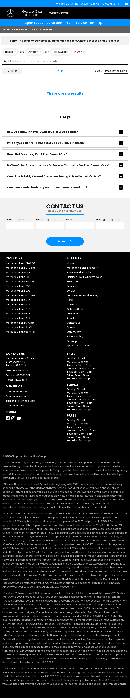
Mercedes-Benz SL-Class (21, 327)
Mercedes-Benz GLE (18, 313)
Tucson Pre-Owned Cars (20, 401)
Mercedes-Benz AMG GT (20, 263)
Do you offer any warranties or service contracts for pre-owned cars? (65, 165)
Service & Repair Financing (82, 295)
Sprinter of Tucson (78, 345)
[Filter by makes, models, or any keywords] (65, 61)
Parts (70, 300)
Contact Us (73, 322)
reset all (79, 52)
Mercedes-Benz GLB (18, 304)
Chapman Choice (16, 391)
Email (46, 219)
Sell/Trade (73, 281)
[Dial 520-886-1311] (111, 4)
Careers (72, 327)
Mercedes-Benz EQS (18, 290)
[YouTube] (18, 418)
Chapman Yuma (15, 405)
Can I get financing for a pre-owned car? (65, 154)
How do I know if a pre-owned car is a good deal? (65, 132)
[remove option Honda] (10, 52)
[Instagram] (13, 418)
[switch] (126, 3)
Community (74, 332)
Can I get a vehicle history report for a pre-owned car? (65, 187)
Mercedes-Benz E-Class (20, 281)
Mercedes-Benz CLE (18, 277)
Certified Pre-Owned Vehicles (84, 277)
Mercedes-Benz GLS (18, 318)
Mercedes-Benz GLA (18, 300)
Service (71, 290)
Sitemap (72, 341)
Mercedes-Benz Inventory (82, 268)
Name (16, 219)
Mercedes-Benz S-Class (20, 322)
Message (108, 219)
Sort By (99, 71)
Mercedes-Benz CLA (18, 272)
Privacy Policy (75, 336)
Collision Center (76, 309)
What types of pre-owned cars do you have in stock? (65, 143)
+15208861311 (20, 370)
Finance (71, 286)
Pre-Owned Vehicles (79, 272)
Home (6, 29)
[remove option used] (61, 52)
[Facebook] (7, 418)
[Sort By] (116, 71)
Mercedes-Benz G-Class (20, 295)
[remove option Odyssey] (34, 52)
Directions (73, 313)
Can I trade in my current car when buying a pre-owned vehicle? (65, 176)
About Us (72, 318)
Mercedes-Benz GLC (18, 309)
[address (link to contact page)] (77, 4)
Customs (72, 304)
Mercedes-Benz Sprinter (20, 332)
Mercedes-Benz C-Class (20, 268)
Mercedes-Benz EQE (18, 286)
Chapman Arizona (16, 396)
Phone (69, 219)
